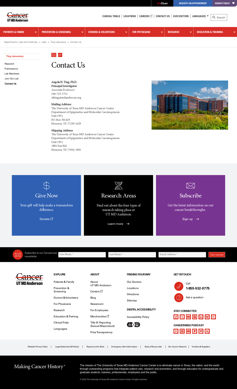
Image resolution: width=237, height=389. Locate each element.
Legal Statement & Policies (67, 347)
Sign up (190, 219)
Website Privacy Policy (38, 347)
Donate (46, 219)
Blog (93, 297)
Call (204, 286)
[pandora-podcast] (195, 331)
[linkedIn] (201, 316)
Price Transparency (101, 332)
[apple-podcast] (176, 331)
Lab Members (12, 73)
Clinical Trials (111, 16)
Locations (132, 288)
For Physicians (141, 32)
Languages (199, 16)
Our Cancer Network (177, 347)
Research (173, 32)
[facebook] (176, 316)
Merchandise (99, 316)
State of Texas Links (153, 347)
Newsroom (97, 304)
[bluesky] (207, 316)
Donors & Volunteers (101, 32)
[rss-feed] (207, 331)
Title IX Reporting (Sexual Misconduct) (102, 324)
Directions (133, 294)
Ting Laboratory (15, 56)
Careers (145, 16)
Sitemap (132, 300)
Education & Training (210, 32)
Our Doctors (181, 16)
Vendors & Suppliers (201, 347)
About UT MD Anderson (100, 283)
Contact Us (163, 16)
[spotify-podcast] (182, 331)
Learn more (118, 224)
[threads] (213, 316)
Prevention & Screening (56, 32)
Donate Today (225, 3)
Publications (11, 68)
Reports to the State (95, 347)
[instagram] (195, 316)
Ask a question (192, 298)
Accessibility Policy (138, 317)
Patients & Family (13, 32)
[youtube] (188, 316)
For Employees (99, 310)
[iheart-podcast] (201, 331)
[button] (53, 54)
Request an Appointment (193, 3)
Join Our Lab (12, 78)
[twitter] (182, 316)
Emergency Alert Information (124, 347)
